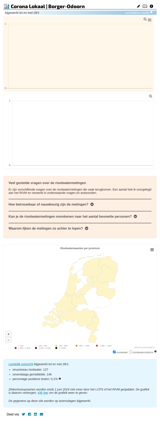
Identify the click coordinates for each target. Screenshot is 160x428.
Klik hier (43, 392)
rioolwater (121, 352)
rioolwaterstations (141, 352)
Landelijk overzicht (21, 364)
